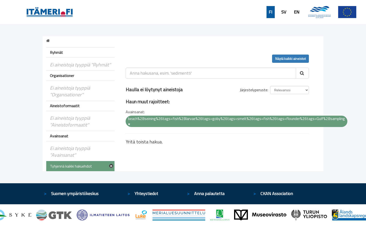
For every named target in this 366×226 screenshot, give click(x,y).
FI (270, 12)
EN (296, 12)
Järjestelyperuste (253, 90)
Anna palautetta (209, 193)
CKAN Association (276, 193)
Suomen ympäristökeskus (75, 193)
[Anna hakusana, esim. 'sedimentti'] (211, 73)
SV (283, 12)
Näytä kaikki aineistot (290, 58)
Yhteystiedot (146, 193)
